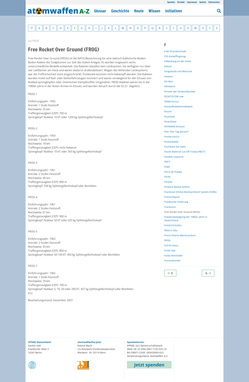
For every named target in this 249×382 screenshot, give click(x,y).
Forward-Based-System (177, 186)
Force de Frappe (173, 171)
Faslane (168, 76)
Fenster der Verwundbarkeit (179, 91)
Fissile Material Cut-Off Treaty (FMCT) (184, 151)
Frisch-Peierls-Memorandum (180, 235)
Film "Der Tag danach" (176, 131)
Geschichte (120, 11)
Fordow (168, 181)
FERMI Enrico (171, 101)
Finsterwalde (171, 141)
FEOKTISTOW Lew (174, 96)
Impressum (192, 2)
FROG (167, 240)
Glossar (100, 11)
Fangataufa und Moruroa (178, 71)
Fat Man (168, 81)
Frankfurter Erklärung (176, 201)
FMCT (167, 161)
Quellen (202, 2)
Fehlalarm (169, 86)
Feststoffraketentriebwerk (178, 106)
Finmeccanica (171, 136)
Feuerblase (170, 121)
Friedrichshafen (173, 225)
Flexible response (174, 156)
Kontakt (181, 2)
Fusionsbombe (172, 260)
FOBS (167, 166)
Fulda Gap (169, 250)
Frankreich (170, 207)
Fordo (167, 176)
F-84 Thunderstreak (175, 51)
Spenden (171, 2)
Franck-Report (172, 196)
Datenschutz (214, 2)
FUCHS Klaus (171, 245)
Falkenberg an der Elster (177, 61)
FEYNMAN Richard (174, 126)
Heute (139, 11)
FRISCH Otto (170, 230)
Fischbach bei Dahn (175, 146)
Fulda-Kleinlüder (173, 255)
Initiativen (173, 11)
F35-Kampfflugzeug (175, 56)
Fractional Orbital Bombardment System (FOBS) (190, 191)
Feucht (168, 111)
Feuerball (169, 116)
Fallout (168, 66)
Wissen (154, 11)
